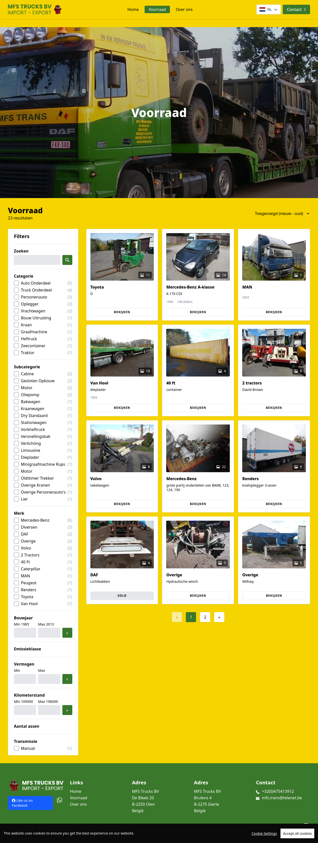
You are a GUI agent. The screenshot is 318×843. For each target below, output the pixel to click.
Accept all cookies (297, 833)
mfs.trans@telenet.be (282, 798)
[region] (159, 833)
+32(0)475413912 (278, 791)
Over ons (184, 9)
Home (133, 9)
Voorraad (157, 9)
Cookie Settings (264, 833)
